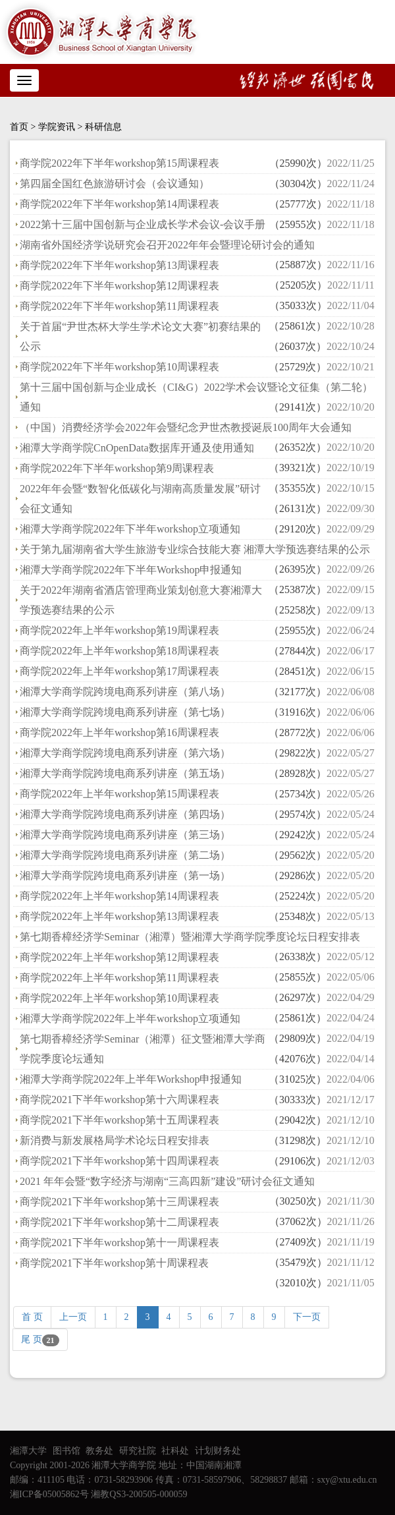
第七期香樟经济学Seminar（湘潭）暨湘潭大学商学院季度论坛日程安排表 (190, 936)
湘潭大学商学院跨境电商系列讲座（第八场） (125, 691)
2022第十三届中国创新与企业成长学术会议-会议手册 (142, 224)
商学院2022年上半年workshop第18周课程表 (119, 650)
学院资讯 (56, 127)
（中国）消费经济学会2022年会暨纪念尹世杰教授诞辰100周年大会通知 (186, 427)
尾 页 (40, 1340)
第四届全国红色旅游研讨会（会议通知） (114, 183)
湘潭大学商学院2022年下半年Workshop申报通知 (131, 569)
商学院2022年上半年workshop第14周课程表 (119, 895)
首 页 (32, 1317)
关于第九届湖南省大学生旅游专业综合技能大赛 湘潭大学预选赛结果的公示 (195, 549)
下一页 (307, 1317)
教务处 (99, 1451)
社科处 (175, 1451)
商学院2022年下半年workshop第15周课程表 (119, 163)
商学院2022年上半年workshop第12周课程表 (119, 957)
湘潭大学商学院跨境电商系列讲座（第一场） (125, 875)
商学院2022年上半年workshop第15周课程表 (119, 793)
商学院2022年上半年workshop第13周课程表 (119, 916)
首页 (19, 127)
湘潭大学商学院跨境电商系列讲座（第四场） (125, 814)
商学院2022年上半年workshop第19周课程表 (119, 630)
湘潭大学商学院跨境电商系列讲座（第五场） (125, 773)
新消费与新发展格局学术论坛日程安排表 (114, 1140)
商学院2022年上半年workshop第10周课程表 (119, 998)
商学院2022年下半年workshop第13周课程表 (119, 265)
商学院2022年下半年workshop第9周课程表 (117, 468)
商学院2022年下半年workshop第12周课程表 (119, 285)
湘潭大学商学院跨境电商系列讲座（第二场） (125, 855)
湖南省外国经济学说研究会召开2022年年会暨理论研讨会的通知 (167, 244)
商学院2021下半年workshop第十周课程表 (114, 1263)
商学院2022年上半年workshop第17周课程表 (119, 671)
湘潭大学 (28, 1451)
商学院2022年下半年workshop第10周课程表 (119, 366)
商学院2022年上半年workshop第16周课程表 (119, 732)
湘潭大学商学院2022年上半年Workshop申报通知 (131, 1079)
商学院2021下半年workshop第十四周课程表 (119, 1160)
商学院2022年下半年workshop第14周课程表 (119, 204)
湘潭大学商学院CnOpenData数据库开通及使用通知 (137, 447)
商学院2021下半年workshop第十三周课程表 (119, 1201)
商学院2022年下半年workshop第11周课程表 (119, 306)
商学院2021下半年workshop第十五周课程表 (119, 1120)
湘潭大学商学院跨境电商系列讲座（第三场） (125, 834)
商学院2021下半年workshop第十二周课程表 (119, 1222)
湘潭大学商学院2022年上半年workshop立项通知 (130, 1018)
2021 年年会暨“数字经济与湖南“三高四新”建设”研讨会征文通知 (167, 1181)
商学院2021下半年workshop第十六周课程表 (119, 1099)
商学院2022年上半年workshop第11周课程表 (119, 977)
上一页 (73, 1317)
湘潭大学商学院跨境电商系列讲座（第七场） (125, 712)
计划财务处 (218, 1451)
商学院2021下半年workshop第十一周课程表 (119, 1242)
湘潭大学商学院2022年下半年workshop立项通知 (130, 528)
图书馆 (66, 1451)
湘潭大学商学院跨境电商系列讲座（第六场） (125, 752)
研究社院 (137, 1451)
